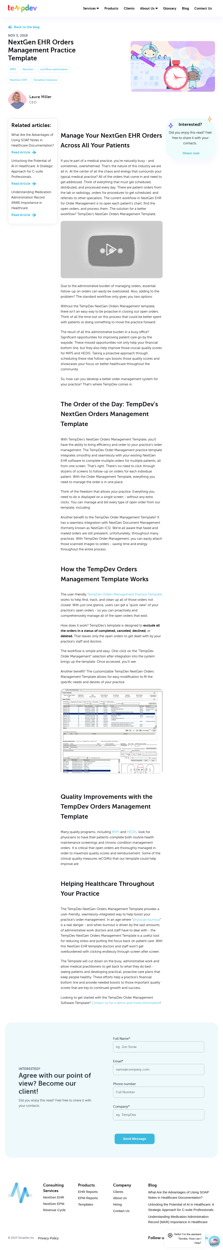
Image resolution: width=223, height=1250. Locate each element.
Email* (118, 1061)
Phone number (124, 1084)
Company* (121, 1106)
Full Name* (121, 1038)
